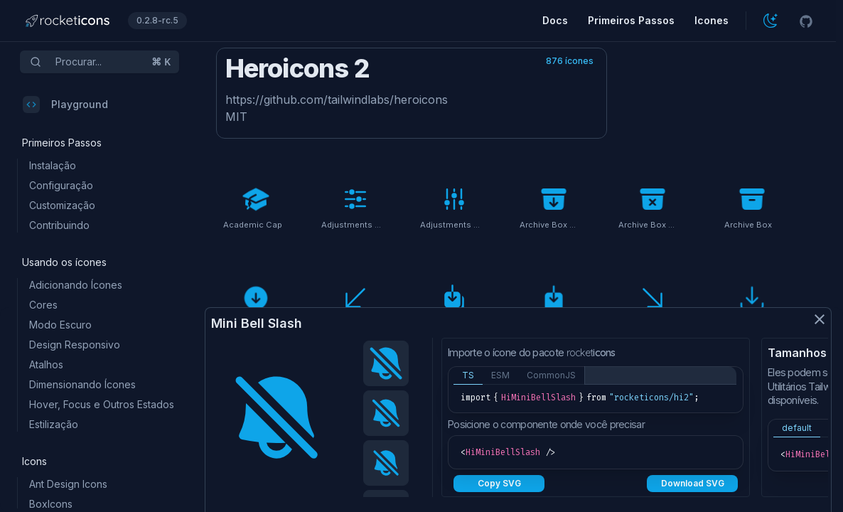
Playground (65, 104)
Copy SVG (499, 483)
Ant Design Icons (68, 484)
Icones (711, 20)
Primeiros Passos (631, 20)
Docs (555, 20)
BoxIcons (51, 504)
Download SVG (692, 483)
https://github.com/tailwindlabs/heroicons (336, 99)
